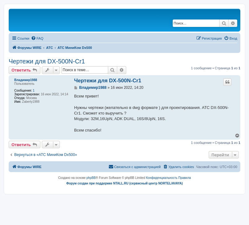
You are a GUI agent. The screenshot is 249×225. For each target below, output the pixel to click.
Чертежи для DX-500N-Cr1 (47, 61)
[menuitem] (37, 38)
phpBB (91, 178)
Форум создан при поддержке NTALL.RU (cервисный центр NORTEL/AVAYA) (124, 183)
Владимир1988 (25, 80)
